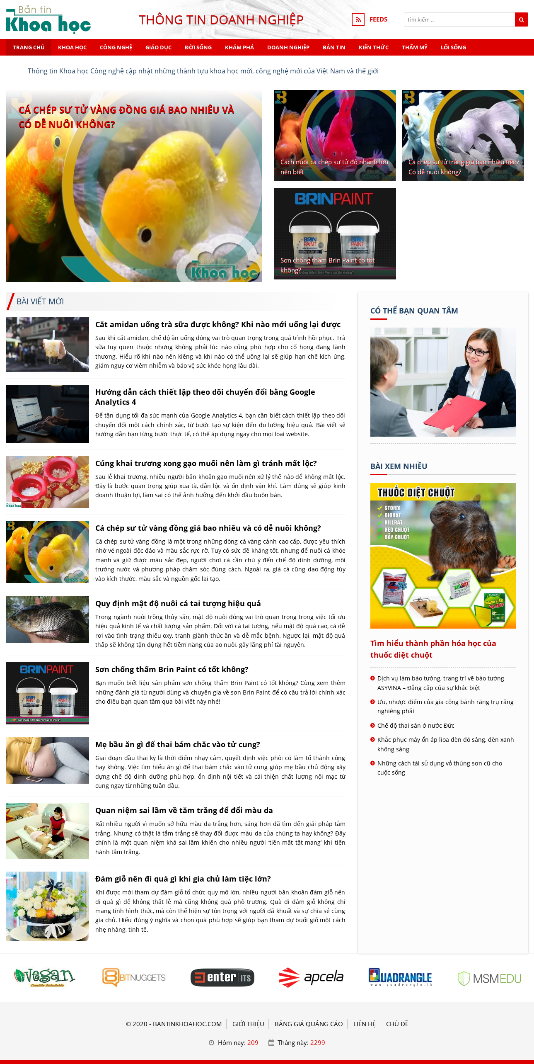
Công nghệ (116, 47)
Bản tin (334, 47)
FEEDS (378, 19)
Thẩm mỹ (415, 47)
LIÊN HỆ (364, 1024)
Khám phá (239, 47)
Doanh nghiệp (288, 47)
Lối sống (453, 47)
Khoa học (72, 47)
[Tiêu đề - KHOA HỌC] (44, 978)
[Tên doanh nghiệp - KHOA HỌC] (443, 434)
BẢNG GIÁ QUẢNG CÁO (309, 1024)
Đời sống (198, 47)
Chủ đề (397, 1024)
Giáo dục (158, 47)
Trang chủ (29, 47)
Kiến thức (374, 47)
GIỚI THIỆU (248, 1024)
